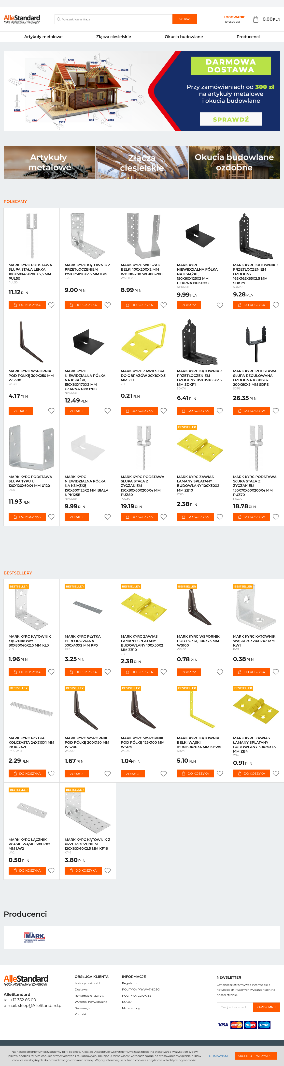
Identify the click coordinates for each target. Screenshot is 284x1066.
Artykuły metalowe (43, 36)
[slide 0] (142, 91)
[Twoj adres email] (235, 1007)
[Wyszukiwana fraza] (113, 19)
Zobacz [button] (189, 305)
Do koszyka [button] (27, 305)
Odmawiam (218, 1056)
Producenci (248, 36)
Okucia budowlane (184, 36)
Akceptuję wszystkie (255, 1056)
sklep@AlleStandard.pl (40, 1005)
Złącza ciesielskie (113, 36)
